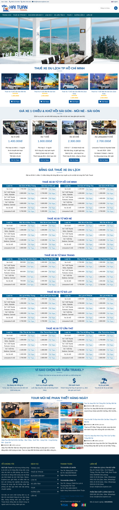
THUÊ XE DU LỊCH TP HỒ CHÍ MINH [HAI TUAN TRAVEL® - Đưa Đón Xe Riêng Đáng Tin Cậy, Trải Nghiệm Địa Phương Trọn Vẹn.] (59, 68)
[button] (115, 1)
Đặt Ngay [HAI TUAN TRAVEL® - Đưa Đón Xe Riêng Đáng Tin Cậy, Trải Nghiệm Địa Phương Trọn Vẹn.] (15, 101)
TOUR (69, 15)
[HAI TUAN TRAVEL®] (14, 8)
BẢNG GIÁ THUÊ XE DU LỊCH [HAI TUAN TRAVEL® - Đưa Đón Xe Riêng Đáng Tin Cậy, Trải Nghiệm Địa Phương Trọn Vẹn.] (59, 170)
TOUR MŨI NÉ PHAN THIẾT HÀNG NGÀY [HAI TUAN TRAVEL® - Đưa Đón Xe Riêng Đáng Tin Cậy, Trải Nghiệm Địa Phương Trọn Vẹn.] (59, 398)
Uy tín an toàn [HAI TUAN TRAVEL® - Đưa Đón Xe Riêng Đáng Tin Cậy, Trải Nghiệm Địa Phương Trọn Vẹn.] (104, 385)
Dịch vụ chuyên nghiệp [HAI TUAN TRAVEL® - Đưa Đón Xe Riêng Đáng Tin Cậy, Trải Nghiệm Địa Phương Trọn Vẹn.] (44, 385)
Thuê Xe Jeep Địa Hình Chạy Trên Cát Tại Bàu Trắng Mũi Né (99, 437)
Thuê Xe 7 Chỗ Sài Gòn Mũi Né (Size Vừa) (74, 92)
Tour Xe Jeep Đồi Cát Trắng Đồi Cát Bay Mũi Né (100, 403)
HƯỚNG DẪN (79, 15)
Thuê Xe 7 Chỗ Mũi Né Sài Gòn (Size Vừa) (103, 92)
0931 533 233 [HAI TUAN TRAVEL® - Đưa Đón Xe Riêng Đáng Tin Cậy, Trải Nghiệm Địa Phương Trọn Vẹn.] (26, 1)
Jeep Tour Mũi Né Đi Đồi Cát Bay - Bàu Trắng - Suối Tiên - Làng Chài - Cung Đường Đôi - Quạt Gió (29, 441)
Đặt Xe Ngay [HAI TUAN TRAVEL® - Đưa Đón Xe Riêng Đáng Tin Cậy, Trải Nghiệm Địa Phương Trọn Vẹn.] (15, 160)
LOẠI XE (48, 15)
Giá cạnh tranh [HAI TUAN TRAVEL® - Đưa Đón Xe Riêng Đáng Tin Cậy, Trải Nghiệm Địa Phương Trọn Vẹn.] (74, 385)
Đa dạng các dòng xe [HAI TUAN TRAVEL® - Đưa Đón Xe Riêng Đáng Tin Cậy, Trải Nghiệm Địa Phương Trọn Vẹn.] (15, 385)
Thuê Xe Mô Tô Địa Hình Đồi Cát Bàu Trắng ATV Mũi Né (100, 421)
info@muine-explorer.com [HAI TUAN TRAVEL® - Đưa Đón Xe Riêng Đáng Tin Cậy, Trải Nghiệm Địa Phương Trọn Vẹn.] (40, 1)
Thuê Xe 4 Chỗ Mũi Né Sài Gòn (44, 91)
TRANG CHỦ (6, 15)
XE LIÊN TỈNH (59, 15)
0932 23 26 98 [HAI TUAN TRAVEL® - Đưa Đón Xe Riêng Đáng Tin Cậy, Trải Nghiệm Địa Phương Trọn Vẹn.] (14, 1)
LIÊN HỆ (89, 15)
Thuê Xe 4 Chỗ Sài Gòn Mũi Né (15, 91)
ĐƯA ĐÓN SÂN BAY (35, 15)
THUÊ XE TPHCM (20, 15)
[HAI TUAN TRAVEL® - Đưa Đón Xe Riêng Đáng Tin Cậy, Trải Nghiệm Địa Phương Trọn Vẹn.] (15, 81)
